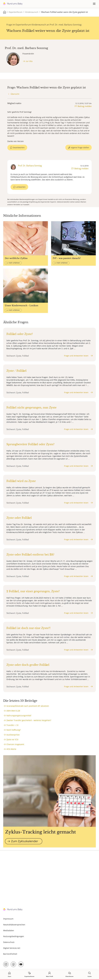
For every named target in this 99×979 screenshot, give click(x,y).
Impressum (8, 918)
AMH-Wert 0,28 (13, 710)
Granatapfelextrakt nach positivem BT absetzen (27, 706)
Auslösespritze (13, 734)
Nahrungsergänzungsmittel (18, 715)
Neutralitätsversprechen (14, 924)
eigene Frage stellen (80, 147)
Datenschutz (8, 942)
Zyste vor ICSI (12, 739)
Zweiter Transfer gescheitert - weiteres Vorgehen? (28, 720)
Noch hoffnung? (13, 730)
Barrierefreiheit (10, 954)
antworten (21, 187)
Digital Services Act (11, 948)
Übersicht (15, 94)
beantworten (19, 147)
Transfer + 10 (12, 725)
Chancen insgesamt (15, 744)
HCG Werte (11, 749)
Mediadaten (8, 930)
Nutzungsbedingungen (13, 936)
